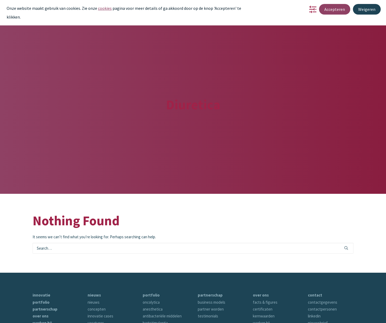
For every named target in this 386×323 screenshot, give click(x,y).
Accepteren (334, 9)
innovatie (41, 278)
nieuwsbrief (318, 306)
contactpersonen (322, 292)
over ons (40, 299)
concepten (97, 292)
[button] (346, 231)
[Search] (193, 231)
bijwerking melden (323, 313)
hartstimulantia (155, 306)
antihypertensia (156, 313)
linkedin (314, 299)
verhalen (260, 313)
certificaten (262, 292)
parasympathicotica (159, 319)
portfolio (41, 285)
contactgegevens (322, 285)
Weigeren (366, 9)
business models (211, 285)
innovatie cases (100, 299)
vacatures (96, 306)
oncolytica (151, 285)
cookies (105, 8)
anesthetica (153, 292)
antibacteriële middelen (162, 299)
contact (40, 313)
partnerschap (45, 292)
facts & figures (265, 285)
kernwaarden (264, 299)
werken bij (42, 306)
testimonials (208, 299)
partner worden (211, 292)
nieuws (94, 278)
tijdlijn (258, 319)
